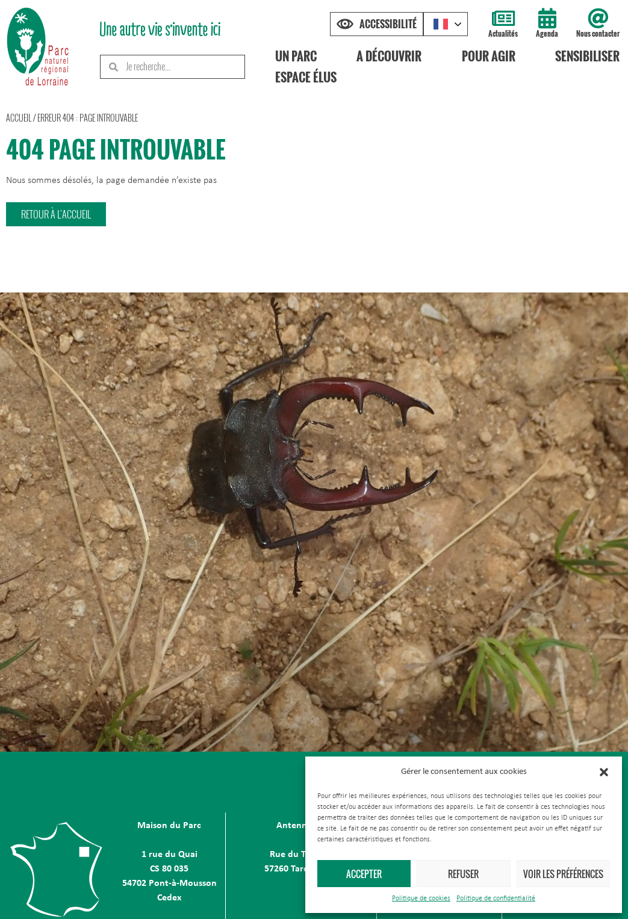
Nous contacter (598, 33)
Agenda (547, 33)
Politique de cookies (421, 898)
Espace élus (306, 77)
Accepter (364, 873)
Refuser (463, 873)
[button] (604, 772)
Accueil (18, 117)
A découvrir (389, 56)
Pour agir (488, 56)
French (441, 24)
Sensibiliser (587, 56)
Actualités (503, 33)
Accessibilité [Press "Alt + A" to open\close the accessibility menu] (388, 24)
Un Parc (296, 56)
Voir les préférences (563, 873)
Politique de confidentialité (495, 898)
